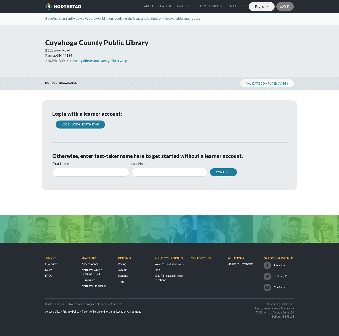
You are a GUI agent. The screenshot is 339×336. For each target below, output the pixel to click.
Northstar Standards (94, 286)
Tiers (121, 281)
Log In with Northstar (80, 124)
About (149, 6)
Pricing (183, 6)
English (260, 6)
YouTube (279, 287)
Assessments (90, 264)
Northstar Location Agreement (122, 311)
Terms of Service (92, 311)
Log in (285, 6)
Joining (122, 270)
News (48, 270)
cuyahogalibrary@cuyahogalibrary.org (98, 60)
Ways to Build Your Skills (169, 264)
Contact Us (235, 6)
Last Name (139, 163)
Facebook (280, 265)
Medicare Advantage (240, 263)
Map (157, 270)
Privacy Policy (71, 311)
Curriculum (88, 280)
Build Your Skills (207, 6)
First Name (60, 163)
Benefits (123, 275)
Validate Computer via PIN (267, 83)
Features (166, 6)
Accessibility (52, 311)
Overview (51, 264)
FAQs (48, 275)
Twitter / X (280, 276)
